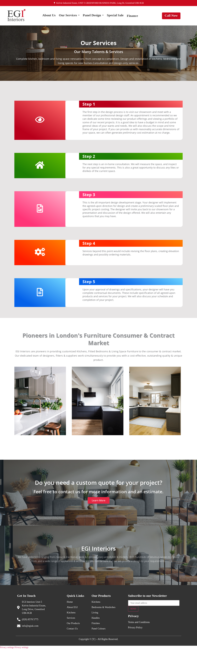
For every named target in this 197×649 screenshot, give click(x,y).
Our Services (69, 16)
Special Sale (115, 16)
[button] (69, 16)
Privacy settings (7, 647)
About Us (49, 16)
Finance (132, 16)
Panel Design (93, 16)
